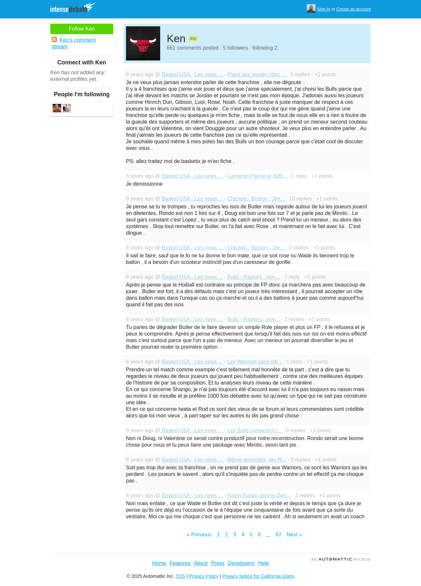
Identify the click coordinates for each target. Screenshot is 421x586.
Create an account (353, 9)
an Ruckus (341, 559)
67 (279, 534)
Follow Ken (82, 29)
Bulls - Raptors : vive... (254, 277)
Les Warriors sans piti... (255, 361)
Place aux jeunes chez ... (257, 74)
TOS (180, 576)
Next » (294, 534)
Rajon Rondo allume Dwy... (259, 495)
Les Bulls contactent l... (255, 430)
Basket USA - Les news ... (193, 74)
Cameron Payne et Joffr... (257, 176)
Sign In (323, 9)
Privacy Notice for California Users (258, 576)
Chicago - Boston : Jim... (256, 198)
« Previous (199, 534)
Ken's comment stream (74, 43)
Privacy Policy (204, 576)
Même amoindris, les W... (257, 459)
